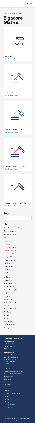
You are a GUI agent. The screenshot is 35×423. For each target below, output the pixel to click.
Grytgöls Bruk (8, 286)
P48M (6, 269)
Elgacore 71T (9, 244)
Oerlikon (6, 321)
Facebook (9, 377)
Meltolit (6, 312)
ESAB (5, 277)
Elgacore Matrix (9, 250)
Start (6, 387)
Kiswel (6, 296)
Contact (7, 399)
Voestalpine (7, 328)
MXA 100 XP (9, 266)
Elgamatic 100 (9, 254)
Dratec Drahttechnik (10, 228)
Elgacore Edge (9, 247)
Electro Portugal (9, 231)
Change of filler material (13, 393)
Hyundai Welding (9, 290)
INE (5, 293)
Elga (9, 14)
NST (5, 318)
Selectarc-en (8, 325)
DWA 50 (7, 241)
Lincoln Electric (9, 302)
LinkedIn (9, 379)
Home (5, 14)
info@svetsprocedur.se (15, 372)
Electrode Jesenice (10, 234)
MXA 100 (8, 263)
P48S (6, 273)
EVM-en (6, 280)
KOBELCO (7, 299)
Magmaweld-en (9, 309)
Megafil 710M (9, 257)
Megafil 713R (9, 260)
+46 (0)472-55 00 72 (15, 374)
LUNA (5, 305)
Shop (6, 396)
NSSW (6, 315)
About (7, 390)
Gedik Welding (8, 283)
